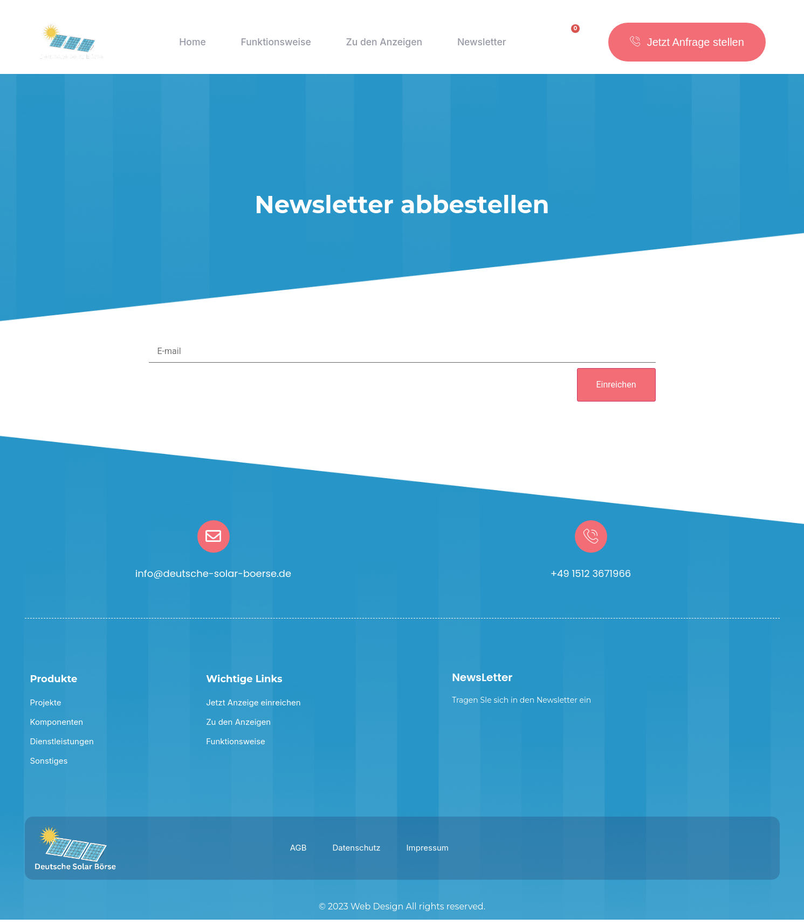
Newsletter (482, 45)
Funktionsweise (273, 45)
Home (190, 45)
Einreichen (616, 389)
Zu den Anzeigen (383, 45)
